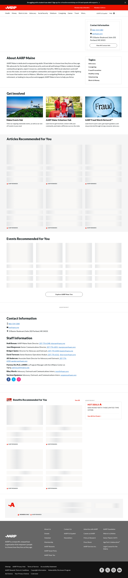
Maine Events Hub (15, 120)
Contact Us (68, 529)
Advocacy (92, 63)
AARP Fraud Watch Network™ (99, 120)
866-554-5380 (97, 30)
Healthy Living (93, 74)
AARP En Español (102, 13)
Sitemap (8, 566)
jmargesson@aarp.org (67, 347)
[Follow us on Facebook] (9, 379)
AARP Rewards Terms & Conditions (17, 570)
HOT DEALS (93, 404)
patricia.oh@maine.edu (20, 368)
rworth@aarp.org (62, 371)
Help (110, 13)
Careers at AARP (89, 533)
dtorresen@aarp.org (68, 355)
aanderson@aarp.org (19, 361)
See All (77, 400)
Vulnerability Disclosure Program (59, 570)
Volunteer (47, 538)
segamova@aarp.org (68, 375)
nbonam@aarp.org (58, 343)
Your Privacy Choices (22, 574)
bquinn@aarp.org (66, 351)
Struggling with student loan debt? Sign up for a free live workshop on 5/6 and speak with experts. (62, 2)
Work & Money (94, 80)
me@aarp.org (97, 34)
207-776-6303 (53, 351)
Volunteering (93, 77)
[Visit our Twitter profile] (14, 379)
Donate (46, 533)
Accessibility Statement (49, 566)
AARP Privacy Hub (19, 566)
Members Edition (99, 7)
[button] (116, 10)
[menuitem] (7, 14)
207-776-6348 (44, 343)
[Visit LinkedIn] (119, 570)
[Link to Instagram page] (19, 379)
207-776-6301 (52, 347)
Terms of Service (33, 566)
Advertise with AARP (91, 529)
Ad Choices (9, 574)
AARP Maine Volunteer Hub (58, 120)
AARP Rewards (49, 546)
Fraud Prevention (94, 70)
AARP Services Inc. (90, 546)
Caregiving (92, 67)
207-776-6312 (53, 355)
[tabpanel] (110, 13)
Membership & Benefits (82, 7)
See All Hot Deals (94, 416)
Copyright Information (38, 570)
